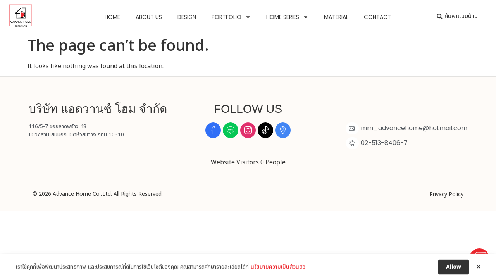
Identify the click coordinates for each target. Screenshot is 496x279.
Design (186, 17)
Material (336, 17)
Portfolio (231, 17)
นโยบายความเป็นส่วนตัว (278, 270)
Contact (377, 17)
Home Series (287, 17)
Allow (453, 270)
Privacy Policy (446, 194)
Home (112, 17)
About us (149, 17)
